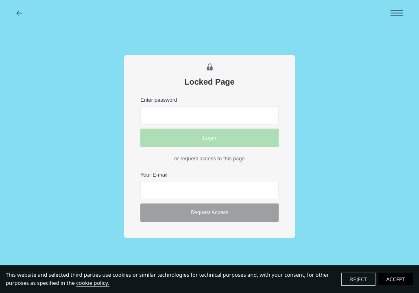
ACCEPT (395, 279)
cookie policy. (92, 282)
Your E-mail (154, 175)
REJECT (358, 279)
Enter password (158, 100)
